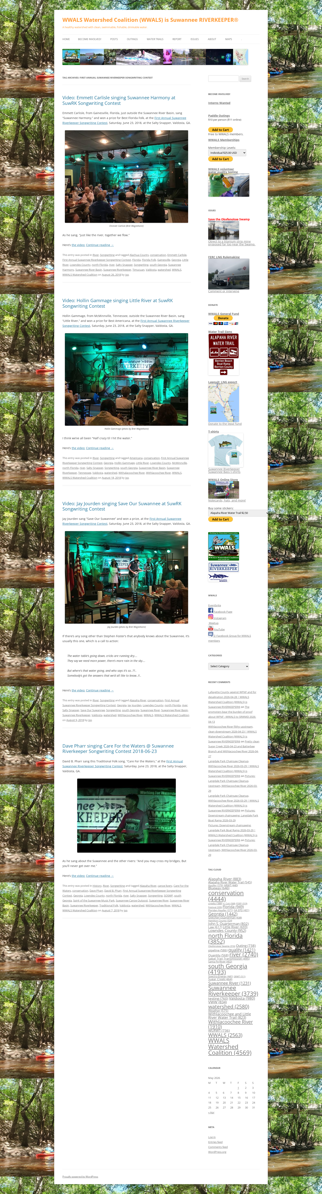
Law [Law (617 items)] (215, 927)
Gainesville (163, 260)
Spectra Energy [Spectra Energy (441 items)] (220, 976)
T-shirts (213, 431)
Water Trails (155, 39)
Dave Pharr (96, 890)
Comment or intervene (228, 289)
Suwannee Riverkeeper (117, 270)
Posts (114, 39)
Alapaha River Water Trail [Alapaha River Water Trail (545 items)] (230, 882)
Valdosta (151, 270)
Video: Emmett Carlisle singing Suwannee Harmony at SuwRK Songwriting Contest (118, 100)
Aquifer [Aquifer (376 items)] (215, 885)
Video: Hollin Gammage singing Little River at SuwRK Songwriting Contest (117, 303)
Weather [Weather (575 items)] (218, 1011)
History (97, 886)
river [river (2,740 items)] (243, 954)
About (212, 39)
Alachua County (139, 255)
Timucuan (138, 270)
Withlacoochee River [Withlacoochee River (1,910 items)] (230, 1024)
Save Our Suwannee (92, 710)
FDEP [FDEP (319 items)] (241, 903)
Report (177, 39)
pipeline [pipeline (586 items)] (218, 950)
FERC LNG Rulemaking (224, 257)
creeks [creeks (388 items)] (215, 903)
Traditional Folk (108, 905)
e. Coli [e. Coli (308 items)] (229, 903)
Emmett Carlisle (176, 255)
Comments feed (218, 1147)
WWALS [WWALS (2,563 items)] (225, 1034)
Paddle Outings (219, 116)
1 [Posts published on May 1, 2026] (238, 1088)
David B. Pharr (113, 890)
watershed (164, 270)
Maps (228, 39)
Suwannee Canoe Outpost (132, 900)
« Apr (211, 1112)
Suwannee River (150, 710)
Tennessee (84, 473)
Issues (195, 39)
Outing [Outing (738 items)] (246, 945)
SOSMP (168, 895)
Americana (136, 458)
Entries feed (215, 1142)
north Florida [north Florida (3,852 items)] (225, 938)
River (96, 255)
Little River (142, 463)
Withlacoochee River (158, 473)
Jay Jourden (134, 705)
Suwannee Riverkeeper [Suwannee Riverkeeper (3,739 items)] (233, 990)
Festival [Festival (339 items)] (215, 907)
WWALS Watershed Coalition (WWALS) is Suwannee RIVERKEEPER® (150, 19)
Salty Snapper (124, 265)
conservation (158, 255)
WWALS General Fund (223, 314)
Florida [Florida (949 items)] (233, 906)
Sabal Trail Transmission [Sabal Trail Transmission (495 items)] (229, 959)
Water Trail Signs (220, 332)
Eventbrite (214, 605)
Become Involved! (89, 39)
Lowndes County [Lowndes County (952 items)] (227, 930)
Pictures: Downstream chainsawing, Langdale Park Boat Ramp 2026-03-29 (233, 815)
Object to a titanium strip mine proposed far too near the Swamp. (231, 241)
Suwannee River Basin (88, 270)
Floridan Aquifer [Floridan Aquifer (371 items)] (220, 910)
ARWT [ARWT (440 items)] (231, 885)
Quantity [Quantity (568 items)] (218, 955)
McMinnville (179, 463)
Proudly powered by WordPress (80, 1176)
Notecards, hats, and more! (227, 499)
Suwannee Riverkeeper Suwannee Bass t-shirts (225, 469)
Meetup (213, 623)
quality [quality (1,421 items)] (241, 950)
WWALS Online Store (223, 480)
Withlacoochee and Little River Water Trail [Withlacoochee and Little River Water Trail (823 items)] (229, 1015)
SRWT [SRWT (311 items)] (239, 976)
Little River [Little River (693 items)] (235, 927)
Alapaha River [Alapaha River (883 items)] (224, 878)
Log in (212, 1137)
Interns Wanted (219, 103)
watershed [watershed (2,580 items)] (228, 1006)
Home (66, 39)
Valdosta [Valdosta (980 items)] (242, 998)
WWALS (176, 270)
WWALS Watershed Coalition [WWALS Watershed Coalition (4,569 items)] (230, 1046)
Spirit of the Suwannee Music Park (94, 900)
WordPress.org (217, 1152)
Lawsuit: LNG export (222, 382)
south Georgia (158, 265)
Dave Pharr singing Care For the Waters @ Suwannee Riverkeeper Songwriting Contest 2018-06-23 (118, 748)
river (112, 265)
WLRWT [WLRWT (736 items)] (219, 1030)
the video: (78, 245)
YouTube (216, 629)
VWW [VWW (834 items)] (217, 1002)
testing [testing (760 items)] (218, 998)
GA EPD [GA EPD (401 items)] (241, 910)
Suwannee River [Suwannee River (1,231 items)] (229, 983)
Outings (132, 39)
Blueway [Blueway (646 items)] (218, 888)
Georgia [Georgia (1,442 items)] (222, 914)
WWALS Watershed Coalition (79, 274)
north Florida (100, 265)
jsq (127, 274)
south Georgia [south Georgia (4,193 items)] (227, 969)
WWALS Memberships (223, 140)
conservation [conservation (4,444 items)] (226, 896)
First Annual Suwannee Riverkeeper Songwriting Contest (96, 260)
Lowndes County (80, 265)
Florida (136, 260)
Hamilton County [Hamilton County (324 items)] (220, 920)
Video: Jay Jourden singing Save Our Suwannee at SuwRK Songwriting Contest (121, 506)
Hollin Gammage (124, 463)
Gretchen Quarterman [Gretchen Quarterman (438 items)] (225, 917)
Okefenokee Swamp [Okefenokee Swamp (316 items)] (221, 946)
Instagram (217, 618)
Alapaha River (138, 700)
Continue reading (100, 245)
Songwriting (107, 255)
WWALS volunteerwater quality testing (223, 170)
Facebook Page (220, 612)
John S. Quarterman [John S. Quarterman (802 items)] (228, 923)
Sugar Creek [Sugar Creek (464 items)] (220, 979)
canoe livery (165, 886)
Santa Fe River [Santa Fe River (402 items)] (220, 961)
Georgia (176, 260)
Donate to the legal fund (225, 422)
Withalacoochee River (131, 473)
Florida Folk (149, 260)
